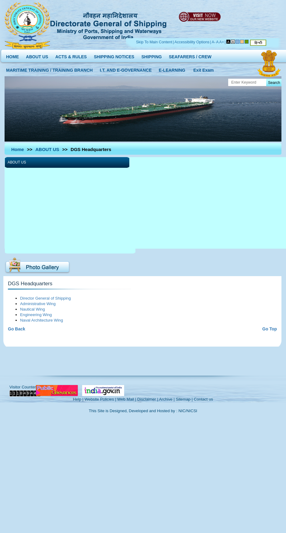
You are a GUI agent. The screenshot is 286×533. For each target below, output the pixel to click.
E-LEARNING (172, 69)
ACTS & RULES (71, 55)
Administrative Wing (38, 303)
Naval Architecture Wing (41, 320)
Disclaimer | (147, 399)
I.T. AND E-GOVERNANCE (126, 69)
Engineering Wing (36, 314)
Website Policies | (100, 399)
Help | (78, 399)
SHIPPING (151, 55)
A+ (221, 42)
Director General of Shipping (45, 298)
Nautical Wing (32, 309)
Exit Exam (204, 69)
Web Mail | (126, 399)
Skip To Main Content (154, 42)
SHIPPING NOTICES (114, 55)
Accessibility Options (191, 42)
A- (214, 42)
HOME (12, 55)
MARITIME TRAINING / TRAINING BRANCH (49, 69)
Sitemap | (184, 399)
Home (17, 149)
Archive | (167, 399)
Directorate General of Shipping (108, 24)
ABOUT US (37, 55)
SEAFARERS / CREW (190, 55)
